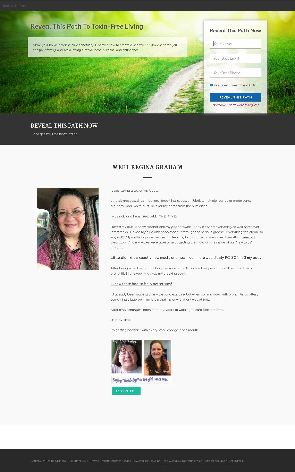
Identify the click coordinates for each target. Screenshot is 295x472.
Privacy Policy (100, 461)
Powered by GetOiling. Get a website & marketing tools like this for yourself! (180, 461)
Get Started (236, 461)
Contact (126, 391)
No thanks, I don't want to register (236, 105)
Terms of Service (121, 461)
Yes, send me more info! (236, 85)
